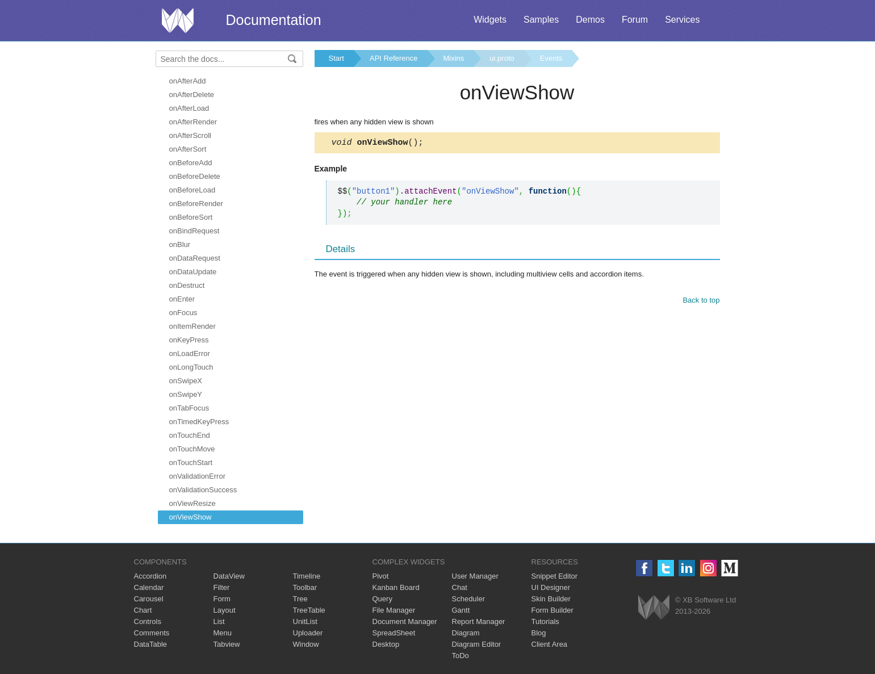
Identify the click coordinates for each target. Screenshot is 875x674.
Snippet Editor (554, 576)
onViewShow (190, 517)
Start (336, 58)
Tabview (226, 644)
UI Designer (551, 587)
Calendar (149, 587)
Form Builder (552, 610)
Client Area (549, 644)
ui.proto (501, 58)
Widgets (490, 19)
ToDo (460, 655)
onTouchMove (192, 449)
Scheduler (468, 599)
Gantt (461, 610)
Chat (459, 587)
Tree (300, 599)
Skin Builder (551, 599)
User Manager (475, 576)
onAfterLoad (189, 108)
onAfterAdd (187, 81)
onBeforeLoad (192, 190)
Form (222, 599)
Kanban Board (396, 587)
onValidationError (197, 476)
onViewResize (192, 503)
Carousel (149, 599)
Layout (224, 610)
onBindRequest (194, 231)
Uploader (308, 633)
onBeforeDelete (194, 176)
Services (682, 19)
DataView (229, 576)
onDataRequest (194, 258)
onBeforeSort (191, 217)
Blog (538, 633)
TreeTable (309, 610)
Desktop (386, 644)
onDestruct (187, 285)
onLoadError (189, 353)
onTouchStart (191, 462)
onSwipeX (186, 380)
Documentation (273, 20)
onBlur (180, 244)
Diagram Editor (476, 644)
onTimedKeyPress (199, 421)
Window (306, 644)
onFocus (183, 312)
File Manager (394, 610)
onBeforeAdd (190, 162)
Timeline (307, 576)
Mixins (453, 58)
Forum (635, 19)
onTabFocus (189, 408)
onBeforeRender (196, 203)
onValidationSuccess (203, 489)
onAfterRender (193, 122)
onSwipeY (186, 394)
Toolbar (305, 587)
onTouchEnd (189, 435)
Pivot (380, 576)
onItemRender (192, 326)
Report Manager (478, 621)
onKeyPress (189, 340)
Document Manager (404, 621)
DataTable (151, 644)
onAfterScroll (190, 135)
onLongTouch (191, 367)
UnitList (305, 621)
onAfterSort (188, 149)
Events (551, 58)
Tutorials (545, 621)
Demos (590, 19)
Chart (143, 610)
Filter (221, 587)
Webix (653, 607)
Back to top (701, 302)
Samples (541, 19)
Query (382, 599)
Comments (152, 633)
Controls (147, 621)
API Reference (394, 58)
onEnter (182, 299)
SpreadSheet (394, 633)
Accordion (150, 576)
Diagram (466, 633)
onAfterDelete (192, 94)
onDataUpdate (193, 271)
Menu (222, 633)
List (219, 621)
